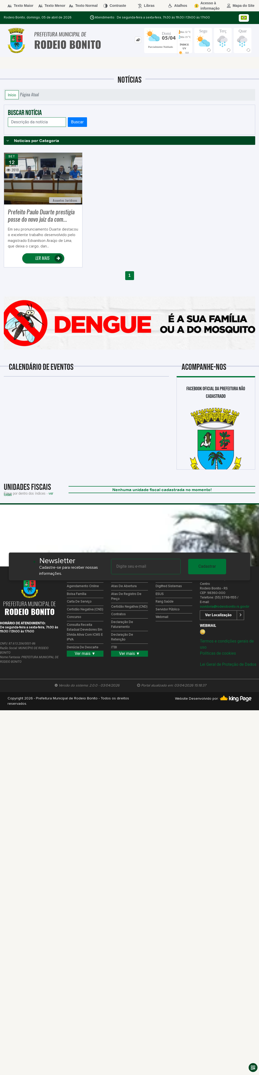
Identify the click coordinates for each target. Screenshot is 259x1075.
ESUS (160, 594)
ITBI (114, 647)
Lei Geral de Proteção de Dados (228, 664)
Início (12, 94)
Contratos (118, 614)
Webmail (162, 617)
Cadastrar (207, 566)
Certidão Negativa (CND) (85, 609)
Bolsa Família (76, 594)
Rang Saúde (165, 601)
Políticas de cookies (218, 653)
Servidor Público (168, 609)
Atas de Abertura (124, 586)
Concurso (74, 617)
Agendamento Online (83, 586)
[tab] (138, 40)
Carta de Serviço (79, 601)
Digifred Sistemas (169, 586)
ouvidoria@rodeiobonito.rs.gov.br (224, 606)
